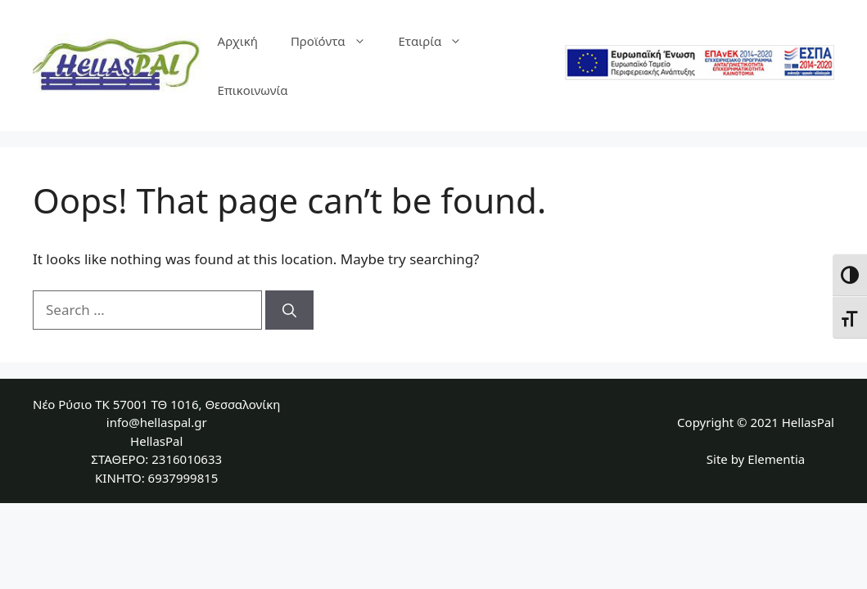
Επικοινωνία (253, 90)
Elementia (776, 459)
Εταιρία (439, 40)
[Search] (289, 310)
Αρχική (238, 41)
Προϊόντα (336, 40)
